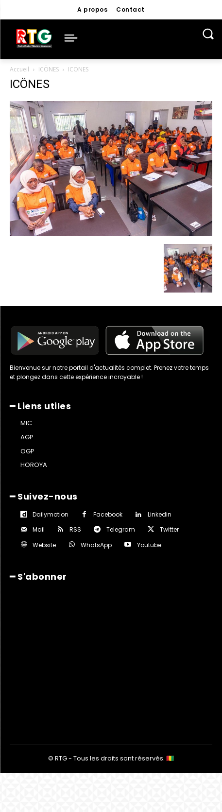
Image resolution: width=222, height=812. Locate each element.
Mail (39, 529)
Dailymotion (50, 514)
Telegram (120, 529)
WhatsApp (96, 545)
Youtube (149, 545)
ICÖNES (48, 69)
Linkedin (159, 514)
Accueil (19, 69)
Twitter (169, 529)
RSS (75, 529)
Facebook (107, 514)
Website (44, 545)
